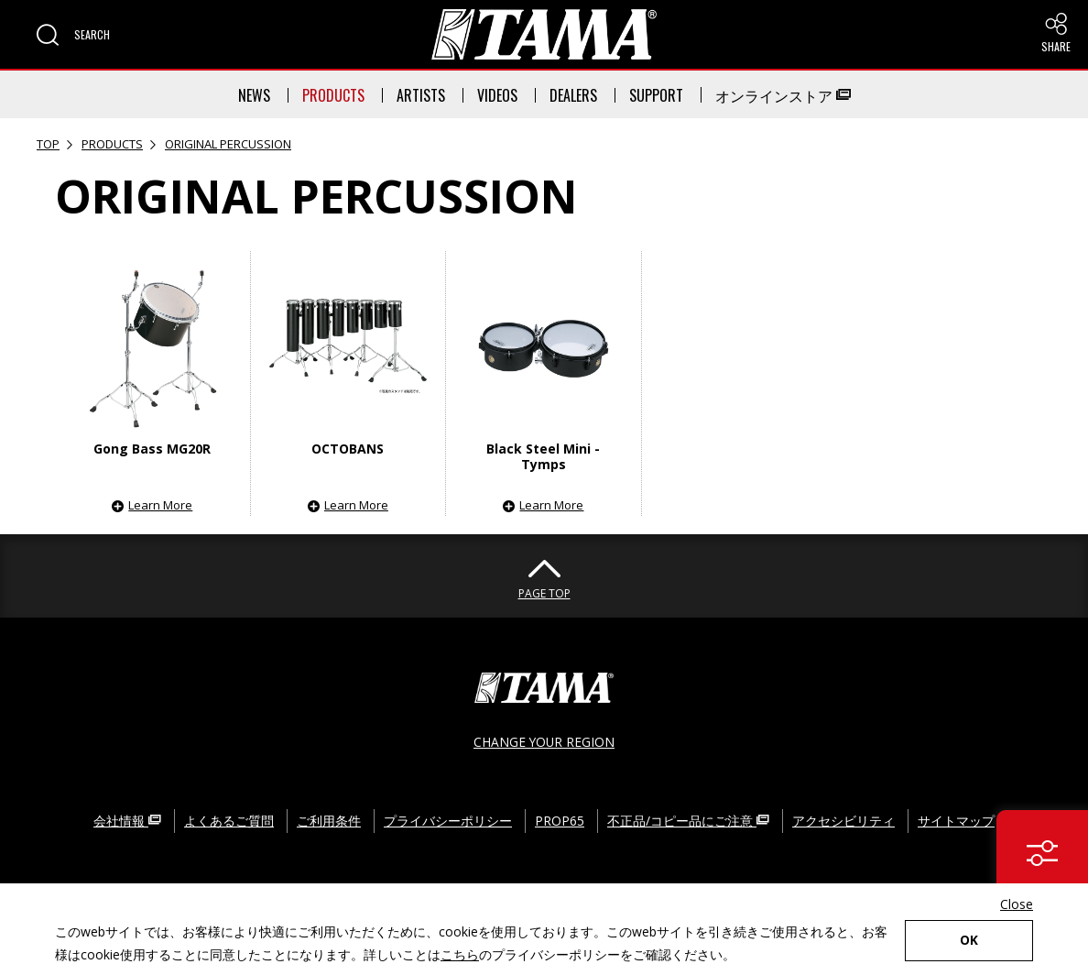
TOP (48, 144)
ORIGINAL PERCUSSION (228, 144)
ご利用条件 (329, 818)
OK (969, 940)
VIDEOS (497, 95)
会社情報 (127, 818)
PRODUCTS (333, 95)
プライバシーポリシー (448, 818)
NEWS (254, 95)
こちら (460, 954)
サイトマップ (956, 818)
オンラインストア (783, 95)
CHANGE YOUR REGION (544, 741)
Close (1016, 904)
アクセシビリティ (843, 818)
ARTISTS (421, 95)
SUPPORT (656, 95)
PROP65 (559, 818)
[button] (73, 35)
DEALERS (573, 95)
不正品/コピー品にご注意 (688, 818)
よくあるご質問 (229, 818)
